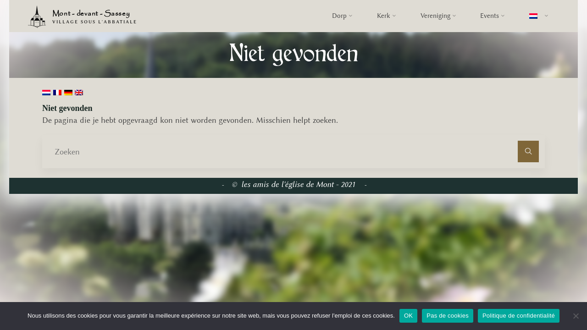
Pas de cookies (447, 315)
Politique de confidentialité (518, 315)
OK (408, 315)
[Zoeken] (528, 151)
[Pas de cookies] (575, 315)
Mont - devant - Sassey (91, 14)
